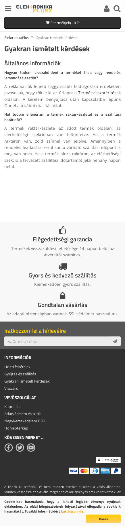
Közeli (103, 519)
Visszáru (11, 388)
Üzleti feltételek (17, 366)
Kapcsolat (12, 406)
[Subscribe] (115, 341)
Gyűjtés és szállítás (20, 374)
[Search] (117, 9)
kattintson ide (72, 511)
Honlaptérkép (16, 428)
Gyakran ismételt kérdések (27, 381)
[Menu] (8, 9)
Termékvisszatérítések (99, 92)
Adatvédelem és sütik (22, 413)
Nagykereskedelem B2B (24, 420)
